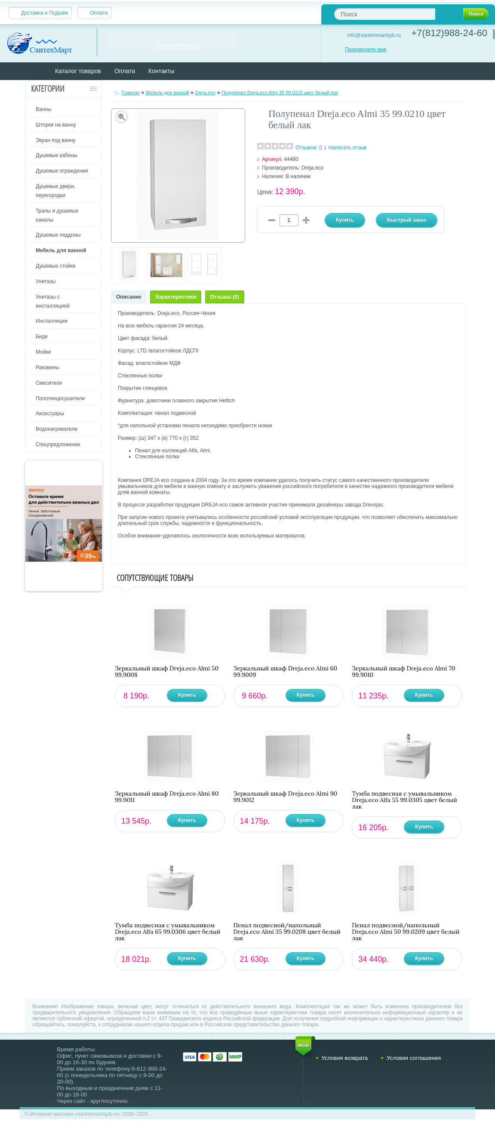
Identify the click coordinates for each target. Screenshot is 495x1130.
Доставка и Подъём (44, 13)
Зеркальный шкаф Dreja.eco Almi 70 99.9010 (403, 671)
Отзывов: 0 (308, 148)
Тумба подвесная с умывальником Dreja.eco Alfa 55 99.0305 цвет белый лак (404, 800)
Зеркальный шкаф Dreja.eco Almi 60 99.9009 (286, 671)
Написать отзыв (347, 148)
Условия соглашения (414, 1058)
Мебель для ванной (167, 92)
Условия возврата (345, 1058)
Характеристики (175, 297)
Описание (128, 297)
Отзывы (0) (224, 297)
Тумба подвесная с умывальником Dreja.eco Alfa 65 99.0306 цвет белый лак (168, 932)
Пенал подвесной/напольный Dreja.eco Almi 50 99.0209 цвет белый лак (405, 932)
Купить (187, 695)
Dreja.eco (205, 92)
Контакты (161, 71)
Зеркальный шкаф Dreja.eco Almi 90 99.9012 (286, 796)
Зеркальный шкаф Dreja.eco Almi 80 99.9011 (167, 796)
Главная (131, 92)
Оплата (99, 13)
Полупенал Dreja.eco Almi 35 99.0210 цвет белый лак (280, 92)
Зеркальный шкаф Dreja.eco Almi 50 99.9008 (166, 671)
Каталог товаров (78, 71)
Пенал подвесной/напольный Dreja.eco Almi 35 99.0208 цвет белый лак (287, 932)
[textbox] (384, 14)
